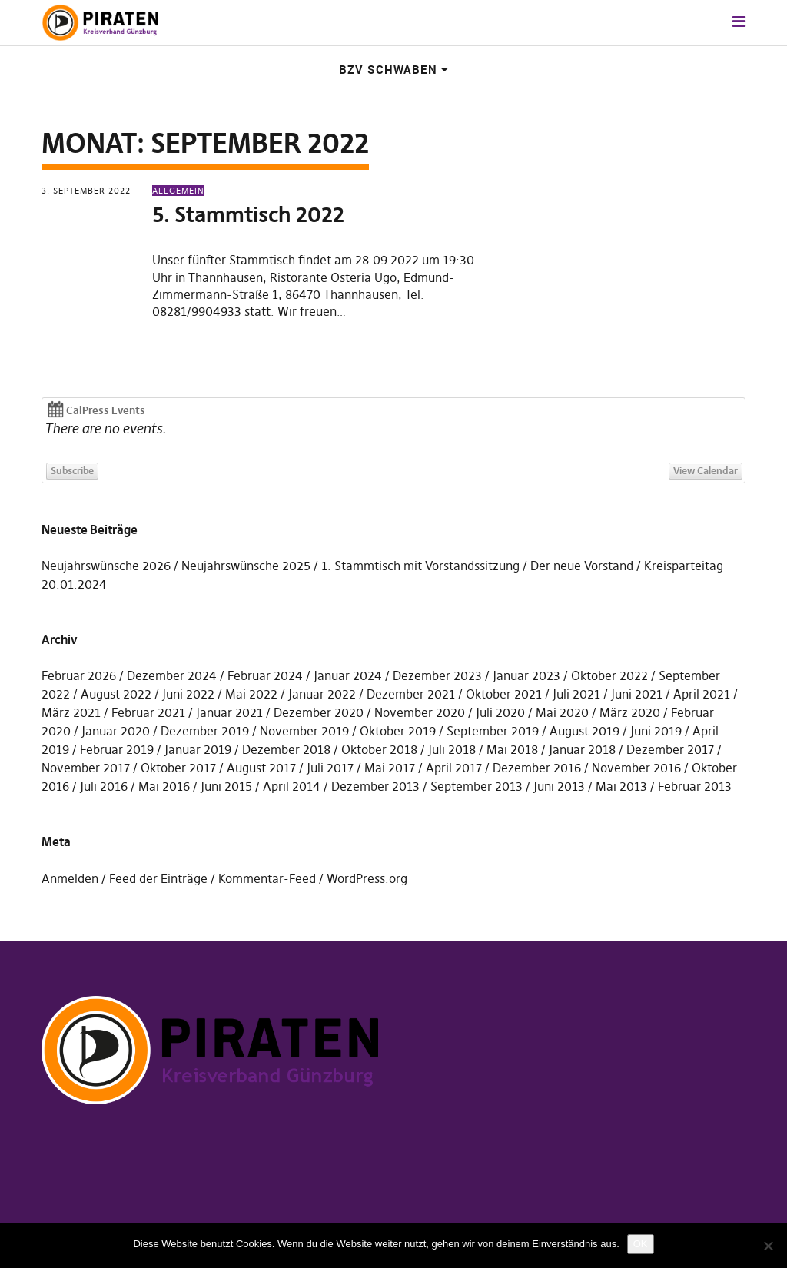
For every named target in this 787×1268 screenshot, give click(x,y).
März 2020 (629, 712)
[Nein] (767, 1245)
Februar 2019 (117, 749)
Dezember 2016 (537, 767)
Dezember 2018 (286, 749)
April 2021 (701, 694)
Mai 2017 (389, 767)
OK (640, 1244)
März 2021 (71, 712)
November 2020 (419, 712)
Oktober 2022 (609, 675)
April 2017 (454, 767)
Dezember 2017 (670, 749)
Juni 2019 (656, 731)
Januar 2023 (526, 675)
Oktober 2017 (178, 767)
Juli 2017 (330, 767)
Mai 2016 (164, 786)
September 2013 (476, 786)
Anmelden (70, 878)
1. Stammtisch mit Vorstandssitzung (420, 565)
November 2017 (86, 767)
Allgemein (178, 190)
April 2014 (291, 786)
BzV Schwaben (388, 69)
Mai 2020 (562, 712)
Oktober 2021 (504, 694)
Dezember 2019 (205, 731)
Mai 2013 (621, 786)
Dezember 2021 (411, 694)
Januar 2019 (197, 749)
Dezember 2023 (437, 675)
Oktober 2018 (379, 749)
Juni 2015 (226, 786)
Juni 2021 (636, 694)
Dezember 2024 (172, 675)
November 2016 (636, 767)
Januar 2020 (115, 731)
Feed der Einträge (158, 878)
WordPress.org (367, 878)
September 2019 (493, 731)
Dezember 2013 (375, 786)
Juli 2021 (576, 694)
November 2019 (304, 731)
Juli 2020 (500, 712)
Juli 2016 (104, 786)
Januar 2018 (582, 749)
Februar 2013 (695, 786)
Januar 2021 (229, 712)
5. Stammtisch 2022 (248, 214)
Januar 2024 (348, 675)
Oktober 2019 (398, 731)
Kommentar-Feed (267, 878)
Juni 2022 (188, 694)
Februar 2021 (148, 712)
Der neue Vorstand (581, 565)
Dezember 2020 (319, 712)
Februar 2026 (79, 675)
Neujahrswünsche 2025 (245, 565)
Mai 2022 (251, 694)
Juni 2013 (559, 786)
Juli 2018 (452, 749)
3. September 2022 (86, 190)
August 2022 (116, 694)
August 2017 (261, 767)
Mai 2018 (512, 749)
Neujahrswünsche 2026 (106, 565)
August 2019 (584, 731)
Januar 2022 (322, 694)
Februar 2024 (265, 675)
